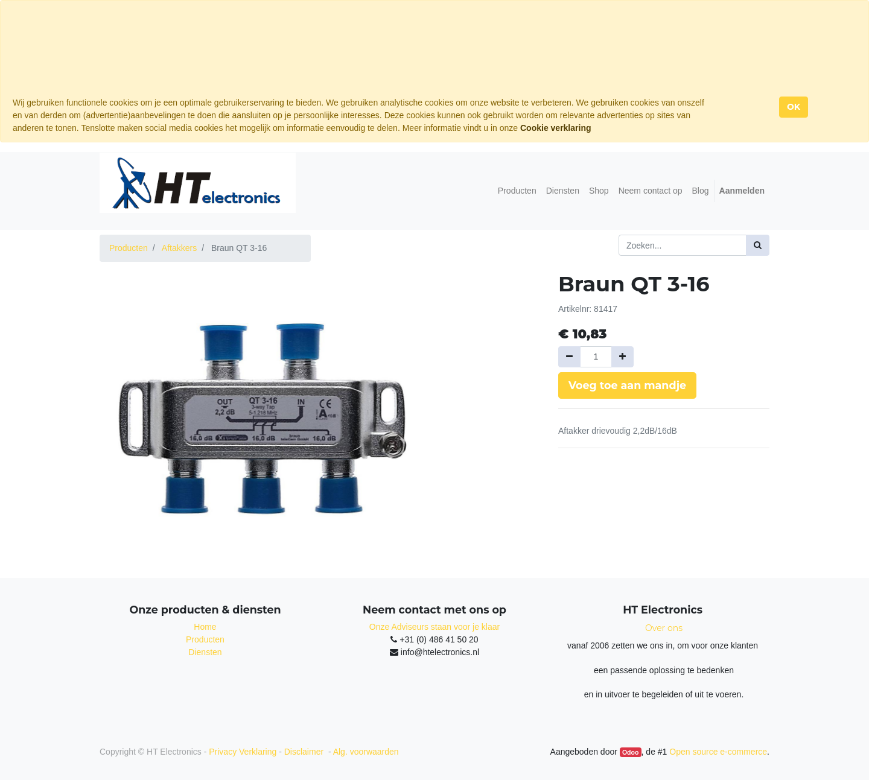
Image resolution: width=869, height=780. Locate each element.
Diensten (204, 652)
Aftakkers (179, 248)
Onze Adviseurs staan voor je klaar (434, 627)
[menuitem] (517, 191)
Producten (128, 248)
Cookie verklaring (555, 128)
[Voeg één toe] (622, 356)
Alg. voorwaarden (366, 751)
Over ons (664, 628)
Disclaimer (305, 751)
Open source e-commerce (718, 751)
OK (793, 106)
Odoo (630, 752)
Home (205, 627)
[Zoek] (757, 245)
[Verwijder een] (569, 356)
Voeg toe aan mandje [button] (627, 385)
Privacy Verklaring (242, 751)
